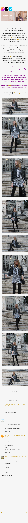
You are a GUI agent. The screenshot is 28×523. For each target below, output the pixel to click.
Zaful (10, 56)
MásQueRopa (8, 419)
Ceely (6, 456)
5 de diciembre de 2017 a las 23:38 (17, 456)
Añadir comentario (7, 475)
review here (5, 70)
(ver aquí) (12, 37)
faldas (17, 39)
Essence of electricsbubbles (11, 469)
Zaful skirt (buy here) (18, 93)
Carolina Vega (9, 435)
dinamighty (8, 404)
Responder (8, 415)
